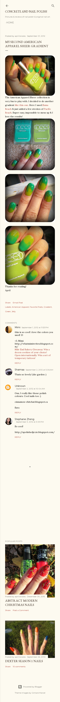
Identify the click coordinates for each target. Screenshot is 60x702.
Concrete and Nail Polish (26, 11)
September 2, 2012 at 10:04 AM (30, 388)
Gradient (48, 307)
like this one (21, 105)
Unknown (20, 386)
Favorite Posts (36, 307)
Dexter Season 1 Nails (24, 661)
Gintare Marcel (38, 693)
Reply (18, 363)
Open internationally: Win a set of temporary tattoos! (33, 357)
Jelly (14, 311)
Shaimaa (19, 369)
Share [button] (7, 302)
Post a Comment (21, 610)
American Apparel (20, 307)
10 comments (19, 666)
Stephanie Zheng (24, 419)
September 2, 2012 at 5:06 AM (39, 370)
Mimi (17, 327)
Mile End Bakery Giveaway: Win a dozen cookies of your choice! (32, 351)
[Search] (53, 5)
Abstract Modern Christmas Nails (21, 602)
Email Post (18, 302)
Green (8, 311)
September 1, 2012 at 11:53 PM (35, 327)
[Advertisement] (30, 512)
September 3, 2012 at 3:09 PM (30, 422)
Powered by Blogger (30, 687)
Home (10, 22)
